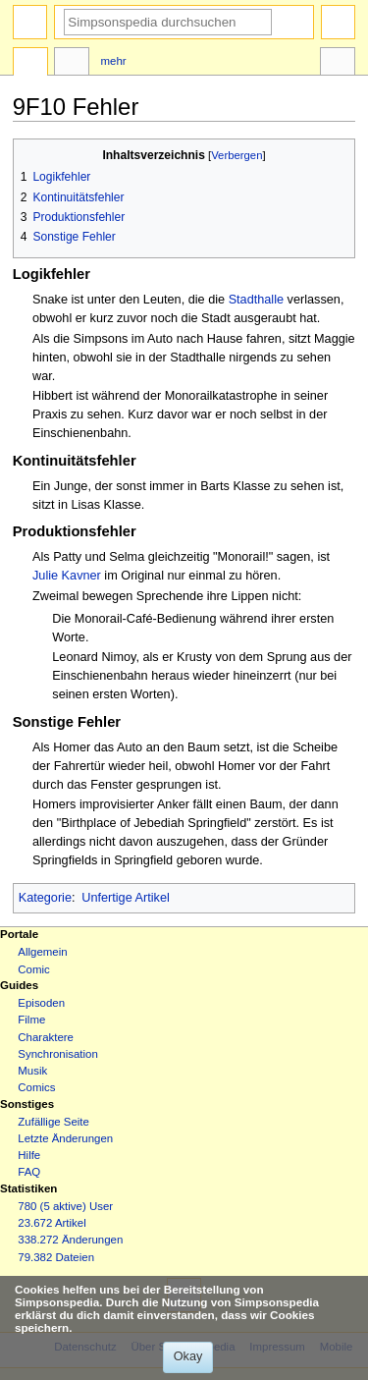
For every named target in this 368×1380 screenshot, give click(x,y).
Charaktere (46, 1037)
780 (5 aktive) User (65, 1206)
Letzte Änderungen (65, 1138)
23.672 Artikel (51, 1223)
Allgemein (42, 952)
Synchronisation (58, 1054)
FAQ (29, 1172)
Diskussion (71, 64)
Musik (32, 1070)
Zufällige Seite (53, 1122)
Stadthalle (256, 299)
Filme (31, 1019)
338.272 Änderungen (70, 1239)
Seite (30, 64)
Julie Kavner (66, 575)
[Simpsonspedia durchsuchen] (168, 22)
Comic (33, 969)
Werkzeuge (337, 64)
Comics (36, 1087)
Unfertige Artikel (125, 898)
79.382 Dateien (56, 1257)
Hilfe (29, 1155)
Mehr (114, 61)
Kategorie (45, 898)
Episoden (41, 1003)
